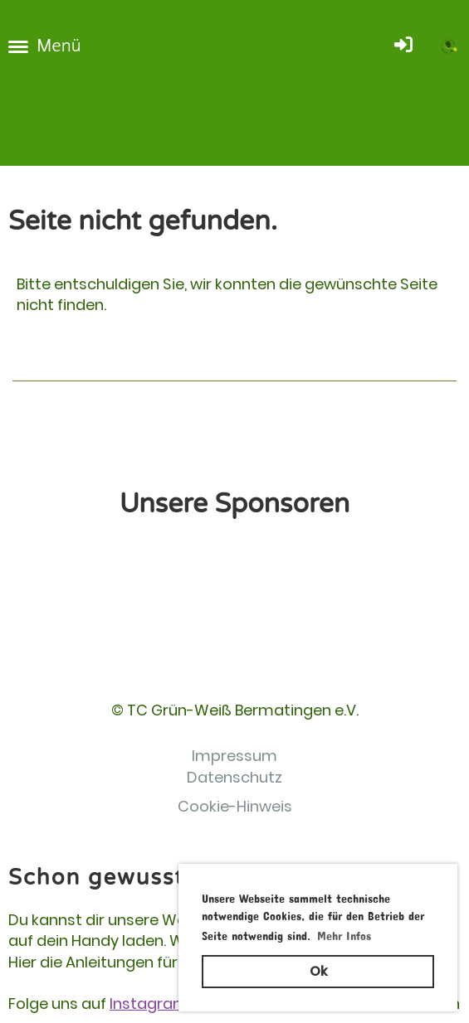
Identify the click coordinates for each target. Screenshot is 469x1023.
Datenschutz (234, 777)
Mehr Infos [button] (344, 933)
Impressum (234, 755)
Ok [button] (318, 971)
